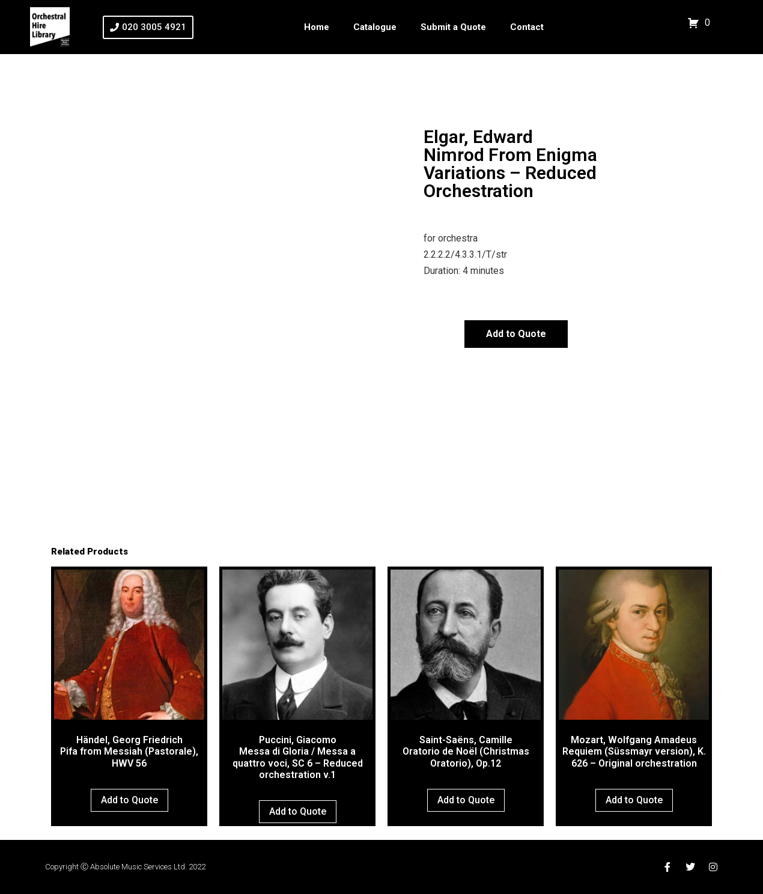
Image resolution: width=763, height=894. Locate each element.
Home (316, 27)
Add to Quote (516, 333)
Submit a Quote (453, 27)
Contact (527, 27)
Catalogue (375, 27)
